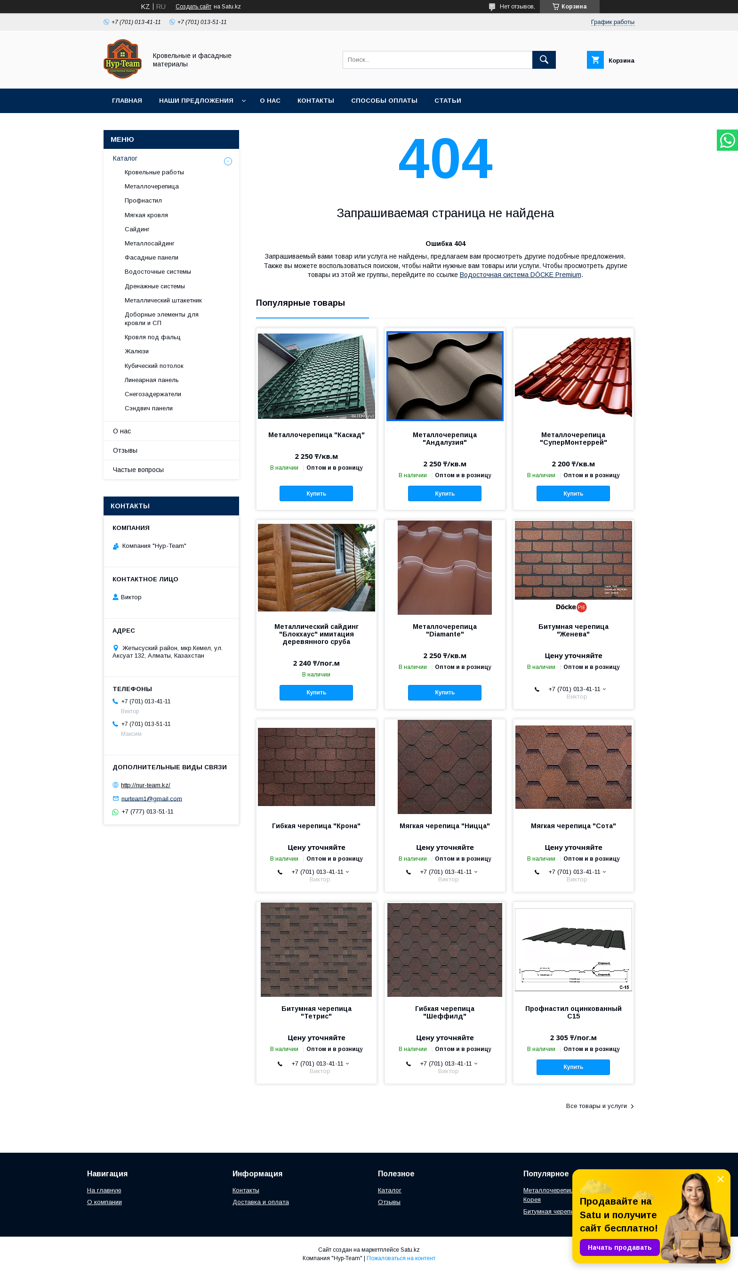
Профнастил (143, 200)
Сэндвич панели (149, 408)
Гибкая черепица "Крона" (316, 826)
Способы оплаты (384, 100)
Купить (316, 493)
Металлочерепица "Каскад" (316, 435)
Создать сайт (193, 6)
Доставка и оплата (261, 1202)
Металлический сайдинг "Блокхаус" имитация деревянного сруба (316, 634)
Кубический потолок (154, 365)
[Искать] (544, 60)
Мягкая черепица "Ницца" (445, 826)
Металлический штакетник (163, 300)
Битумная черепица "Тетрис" (316, 1012)
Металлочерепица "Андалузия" (445, 438)
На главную (104, 1190)
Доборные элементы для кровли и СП (162, 318)
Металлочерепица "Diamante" (445, 630)
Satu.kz (410, 1250)
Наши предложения (196, 100)
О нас (270, 100)
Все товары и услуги (596, 1105)
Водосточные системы (158, 271)
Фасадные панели (151, 257)
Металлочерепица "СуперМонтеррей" (573, 438)
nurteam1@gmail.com (151, 798)
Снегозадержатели (153, 394)
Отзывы (125, 450)
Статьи (447, 100)
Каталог (125, 158)
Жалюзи (137, 351)
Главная (127, 100)
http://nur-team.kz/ (145, 785)
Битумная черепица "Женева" (573, 630)
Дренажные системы (155, 286)
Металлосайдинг (150, 243)
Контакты (315, 100)
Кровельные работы (154, 172)
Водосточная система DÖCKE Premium (520, 274)
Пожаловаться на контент (401, 1258)
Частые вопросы (138, 469)
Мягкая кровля (146, 215)
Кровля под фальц (153, 337)
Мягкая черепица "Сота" (573, 826)
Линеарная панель (152, 379)
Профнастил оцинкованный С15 (573, 1012)
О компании (104, 1202)
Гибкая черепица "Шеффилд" (444, 1012)
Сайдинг (137, 229)
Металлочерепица (152, 186)
